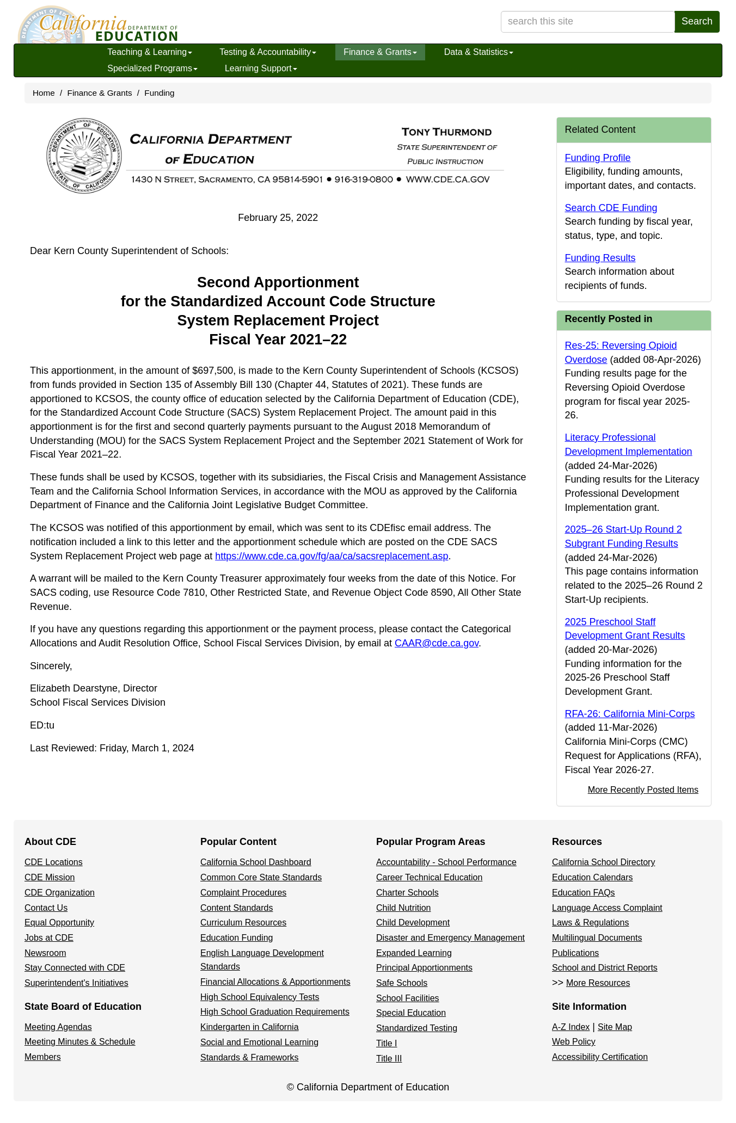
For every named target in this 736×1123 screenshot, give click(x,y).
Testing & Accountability (267, 52)
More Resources (598, 983)
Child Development (413, 922)
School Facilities (407, 998)
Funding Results (600, 257)
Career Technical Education (429, 877)
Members (42, 1057)
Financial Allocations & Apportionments (275, 981)
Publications (575, 953)
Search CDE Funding (611, 207)
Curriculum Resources (243, 922)
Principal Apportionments (424, 967)
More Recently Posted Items (643, 789)
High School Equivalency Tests (260, 997)
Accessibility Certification (600, 1057)
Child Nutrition (403, 907)
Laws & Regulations (590, 922)
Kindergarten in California (249, 1027)
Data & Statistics (478, 52)
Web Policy (574, 1041)
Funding (159, 92)
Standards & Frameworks (249, 1057)
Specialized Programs (152, 68)
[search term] (588, 22)
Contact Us (46, 907)
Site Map (615, 1027)
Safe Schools (401, 983)
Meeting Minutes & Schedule (80, 1041)
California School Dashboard (255, 862)
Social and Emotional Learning (259, 1042)
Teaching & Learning (149, 52)
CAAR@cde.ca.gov (437, 643)
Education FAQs (583, 892)
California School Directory (603, 862)
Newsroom (45, 953)
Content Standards (236, 907)
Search (697, 21)
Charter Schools (407, 892)
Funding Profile (598, 157)
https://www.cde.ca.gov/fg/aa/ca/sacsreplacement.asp (331, 556)
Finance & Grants (380, 52)
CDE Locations (53, 862)
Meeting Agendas (58, 1027)
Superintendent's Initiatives (76, 983)
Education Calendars (592, 877)
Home (44, 92)
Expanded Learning (414, 953)
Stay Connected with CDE (74, 967)
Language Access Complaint (607, 907)
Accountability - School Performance (446, 862)
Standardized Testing (416, 1028)
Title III (389, 1058)
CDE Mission (49, 877)
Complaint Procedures (243, 892)
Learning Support (261, 68)
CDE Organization (59, 892)
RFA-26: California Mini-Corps (630, 713)
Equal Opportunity (59, 922)
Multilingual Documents (597, 937)
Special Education (411, 1012)
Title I (386, 1043)
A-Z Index (571, 1027)
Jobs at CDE (48, 937)
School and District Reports (605, 967)
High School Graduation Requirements (274, 1011)
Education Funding (236, 937)
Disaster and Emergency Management (450, 937)
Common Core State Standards (261, 877)
